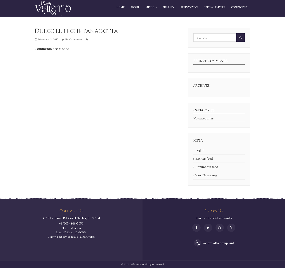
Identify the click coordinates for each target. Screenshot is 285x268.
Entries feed (204, 158)
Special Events (214, 7)
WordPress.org (206, 175)
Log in (199, 150)
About (135, 7)
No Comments (74, 39)
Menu (150, 7)
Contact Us (239, 7)
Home (121, 7)
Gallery (168, 7)
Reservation (189, 7)
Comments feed (206, 167)
